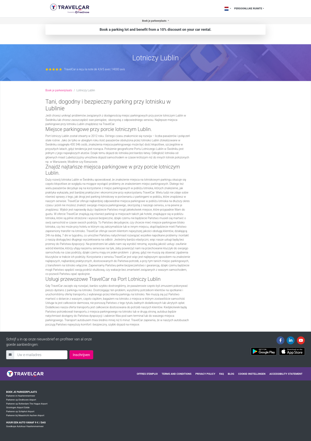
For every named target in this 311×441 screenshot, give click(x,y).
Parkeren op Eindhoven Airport (21, 400)
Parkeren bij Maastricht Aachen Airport (25, 415)
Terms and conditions (176, 373)
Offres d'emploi (147, 373)
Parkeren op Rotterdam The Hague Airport (26, 403)
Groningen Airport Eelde (18, 407)
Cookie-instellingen (252, 373)
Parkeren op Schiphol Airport (20, 411)
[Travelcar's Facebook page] (280, 340)
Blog (231, 373)
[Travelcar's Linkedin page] (291, 340)
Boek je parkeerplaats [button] (154, 20)
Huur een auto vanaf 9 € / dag (26, 422)
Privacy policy (205, 373)
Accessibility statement (285, 373)
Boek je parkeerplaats (58, 90)
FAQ (221, 373)
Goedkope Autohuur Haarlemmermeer (25, 426)
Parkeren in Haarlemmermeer (20, 396)
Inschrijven (81, 355)
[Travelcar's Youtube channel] (301, 340)
